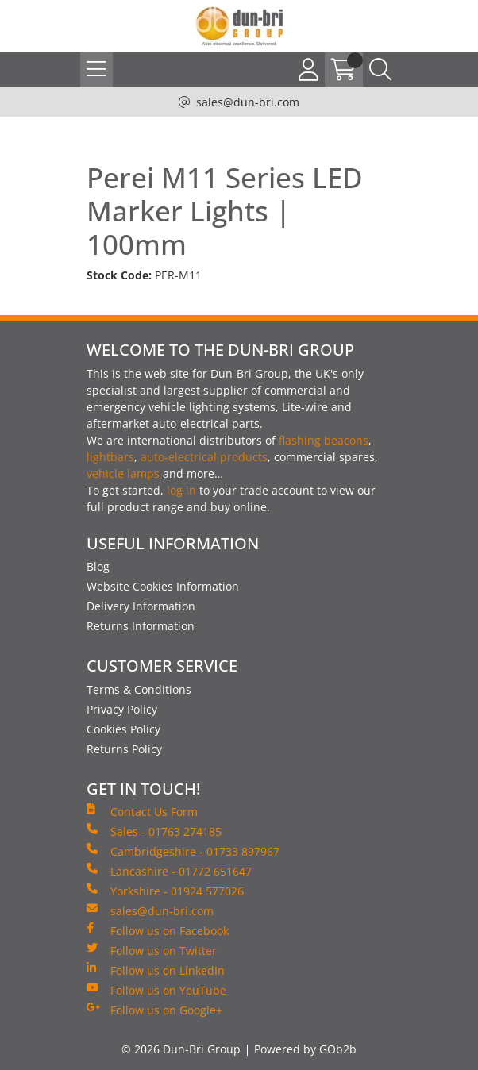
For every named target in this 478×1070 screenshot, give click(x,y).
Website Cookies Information (163, 586)
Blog (98, 566)
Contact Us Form (142, 811)
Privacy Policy (122, 709)
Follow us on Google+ (154, 1010)
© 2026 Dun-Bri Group (181, 1049)
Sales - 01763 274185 (154, 831)
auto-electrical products (204, 456)
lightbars (110, 456)
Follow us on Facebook (158, 930)
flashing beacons (323, 440)
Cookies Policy (123, 729)
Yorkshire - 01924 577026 (165, 891)
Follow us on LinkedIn (156, 970)
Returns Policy (124, 748)
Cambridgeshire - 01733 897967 (183, 851)
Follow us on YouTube (156, 990)
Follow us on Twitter (152, 950)
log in (181, 490)
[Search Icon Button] (380, 69)
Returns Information (141, 625)
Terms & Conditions (139, 689)
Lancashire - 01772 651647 (169, 871)
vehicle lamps (123, 473)
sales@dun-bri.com (247, 102)
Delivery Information (141, 606)
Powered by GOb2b (305, 1049)
